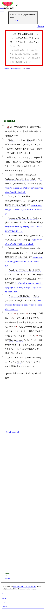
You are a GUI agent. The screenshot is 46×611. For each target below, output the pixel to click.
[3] (2, 217)
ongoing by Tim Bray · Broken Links (23, 218)
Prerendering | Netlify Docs (19, 296)
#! (17, 5)
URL (9, 313)
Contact (4, 606)
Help (3, 602)
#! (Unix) (18, 21)
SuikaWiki (6, 69)
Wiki (12, 69)
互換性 (12, 54)
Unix (21, 313)
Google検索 (38, 157)
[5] (2, 247)
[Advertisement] (23, 94)
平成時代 (18, 127)
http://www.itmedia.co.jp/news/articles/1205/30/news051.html (24, 261)
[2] (2, 195)
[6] (2, 269)
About (4, 598)
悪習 (17, 149)
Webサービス (17, 144)
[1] (2, 173)
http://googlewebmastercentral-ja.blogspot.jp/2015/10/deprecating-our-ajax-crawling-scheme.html (24, 287)
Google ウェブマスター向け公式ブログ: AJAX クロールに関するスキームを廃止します (24, 274)
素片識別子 (19, 69)
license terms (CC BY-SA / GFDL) (24, 586)
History (7, 578)
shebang (32, 313)
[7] (2, 295)
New (42, 26)
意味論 (20, 322)
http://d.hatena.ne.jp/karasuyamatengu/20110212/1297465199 (23, 209)
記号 (19, 362)
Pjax (29, 140)
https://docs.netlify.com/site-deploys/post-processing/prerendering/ (23, 304)
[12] (3, 147)
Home (4, 594)
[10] (3, 125)
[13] (3, 156)
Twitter (11, 140)
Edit (38, 26)
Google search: (12, 432)
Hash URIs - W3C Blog (18, 235)
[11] (3, 139)
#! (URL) (27, 69)
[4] (2, 234)
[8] (2, 312)
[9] (2, 356)
